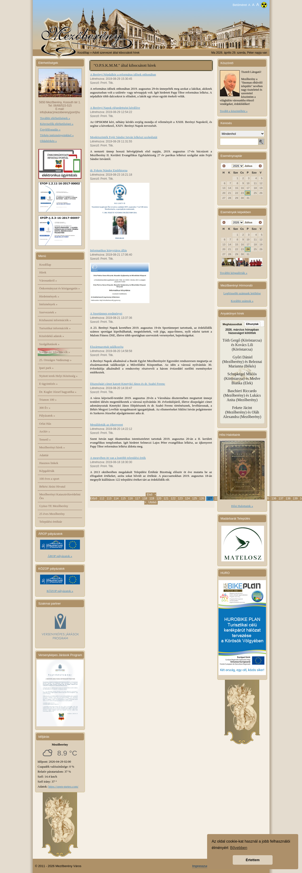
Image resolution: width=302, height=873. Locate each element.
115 (123, 498)
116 (130, 498)
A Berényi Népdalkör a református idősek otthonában (123, 74)
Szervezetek (47, 312)
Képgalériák (47, 471)
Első (149, 494)
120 (159, 498)
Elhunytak (252, 324)
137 (281, 498)
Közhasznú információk (55, 320)
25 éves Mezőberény (52, 514)
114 (116, 498)
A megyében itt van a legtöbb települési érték (118, 458)
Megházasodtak (232, 324)
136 (273, 498)
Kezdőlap (83, 52)
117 (137, 498)
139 (295, 498)
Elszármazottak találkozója (106, 346)
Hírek (42, 272)
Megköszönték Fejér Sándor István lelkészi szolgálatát (123, 137)
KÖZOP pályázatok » (59, 591)
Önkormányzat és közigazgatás (59, 288)
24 (248, 193)
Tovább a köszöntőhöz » (234, 111)
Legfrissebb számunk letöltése (242, 293)
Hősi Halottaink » (242, 506)
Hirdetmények (49, 296)
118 (144, 498)
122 (173, 498)
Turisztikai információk (54, 328)
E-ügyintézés (48, 383)
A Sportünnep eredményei (106, 313)
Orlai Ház (45, 423)
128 (216, 498)
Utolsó (153, 502)
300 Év (44, 407)
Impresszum (200, 866)
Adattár (44, 455)
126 (201, 498)
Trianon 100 (47, 399)
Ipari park (46, 368)
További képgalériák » (233, 273)
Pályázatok (47, 415)
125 (194, 498)
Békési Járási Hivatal (52, 486)
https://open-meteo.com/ (63, 786)
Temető (45, 439)
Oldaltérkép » (48, 141)
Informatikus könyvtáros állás (108, 250)
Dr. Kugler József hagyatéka (57, 392)
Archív (44, 431)
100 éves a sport (49, 478)
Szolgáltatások (49, 344)
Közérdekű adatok (51, 336)
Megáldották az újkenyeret (106, 424)
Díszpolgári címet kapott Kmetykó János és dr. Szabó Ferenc (127, 383)
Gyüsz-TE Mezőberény (53, 506)
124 (187, 498)
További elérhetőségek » (55, 118)
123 (180, 498)
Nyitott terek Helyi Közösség (58, 376)
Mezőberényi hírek (52, 447)
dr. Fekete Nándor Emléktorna (108, 170)
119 (151, 498)
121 (166, 498)
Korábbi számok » (242, 301)
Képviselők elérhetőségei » (57, 124)
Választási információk (54, 352)
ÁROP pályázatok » (60, 556)
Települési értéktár (50, 521)
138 (288, 498)
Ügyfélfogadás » (50, 129)
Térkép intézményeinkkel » (57, 135)
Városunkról (48, 280)
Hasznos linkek (48, 463)
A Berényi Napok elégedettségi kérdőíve (115, 107)
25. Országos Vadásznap (55, 360)
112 (102, 498)
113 (109, 498)
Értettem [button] (253, 860)
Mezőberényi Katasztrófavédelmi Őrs (60, 496)
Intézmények (48, 304)
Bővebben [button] (238, 848)
